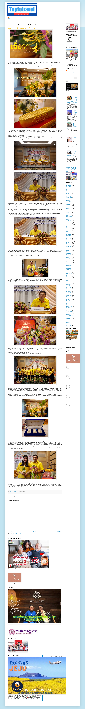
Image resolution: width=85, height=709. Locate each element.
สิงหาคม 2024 (68, 212)
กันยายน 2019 (68, 292)
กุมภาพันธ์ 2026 (69, 188)
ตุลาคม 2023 (68, 226)
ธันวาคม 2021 (68, 256)
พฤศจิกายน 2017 (69, 322)
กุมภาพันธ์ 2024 (69, 220)
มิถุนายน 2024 (68, 215)
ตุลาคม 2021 (68, 258)
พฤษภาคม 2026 (69, 184)
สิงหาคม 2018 (68, 310)
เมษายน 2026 (68, 185)
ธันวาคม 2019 (68, 288)
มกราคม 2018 (68, 319)
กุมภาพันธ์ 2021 (69, 269)
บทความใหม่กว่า (11, 531)
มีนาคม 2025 (68, 203)
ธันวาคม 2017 (68, 321)
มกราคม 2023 (68, 238)
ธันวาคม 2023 (68, 223)
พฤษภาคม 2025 (69, 200)
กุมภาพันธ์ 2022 (69, 253)
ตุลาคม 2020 (68, 275)
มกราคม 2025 (68, 205)
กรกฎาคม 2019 (69, 295)
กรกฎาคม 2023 (69, 230)
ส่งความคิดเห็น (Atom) (17, 533)
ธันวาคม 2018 (68, 304)
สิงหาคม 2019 (68, 294)
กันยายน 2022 (68, 243)
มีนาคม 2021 (68, 268)
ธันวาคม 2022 (68, 239)
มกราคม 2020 (68, 287)
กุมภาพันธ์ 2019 (69, 302)
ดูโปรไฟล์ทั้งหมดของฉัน (12, 18)
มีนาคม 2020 (68, 284)
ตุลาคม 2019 (68, 291)
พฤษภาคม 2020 (69, 281)
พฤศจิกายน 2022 (69, 241)
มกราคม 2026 (68, 189)
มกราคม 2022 (68, 254)
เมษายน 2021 (68, 266)
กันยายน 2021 (68, 260)
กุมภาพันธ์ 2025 (69, 204)
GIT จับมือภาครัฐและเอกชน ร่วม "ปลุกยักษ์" (75, 112)
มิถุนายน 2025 (68, 199)
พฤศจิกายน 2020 (69, 273)
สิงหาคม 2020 (68, 277)
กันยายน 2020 (68, 276)
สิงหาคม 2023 (68, 228)
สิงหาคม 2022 (68, 245)
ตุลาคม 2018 (68, 307)
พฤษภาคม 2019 (69, 298)
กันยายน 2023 (68, 227)
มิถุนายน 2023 (68, 231)
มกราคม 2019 (68, 303)
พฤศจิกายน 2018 (69, 306)
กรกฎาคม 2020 (69, 279)
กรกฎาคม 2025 (69, 197)
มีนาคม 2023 (68, 235)
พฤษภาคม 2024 (69, 216)
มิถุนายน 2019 (68, 296)
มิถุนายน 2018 (68, 313)
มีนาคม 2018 (68, 317)
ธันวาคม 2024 (68, 207)
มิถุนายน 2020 (68, 280)
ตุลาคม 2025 (68, 193)
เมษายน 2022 (68, 250)
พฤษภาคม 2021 (69, 265)
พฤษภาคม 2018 (69, 314)
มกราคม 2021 (68, 271)
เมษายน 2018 (68, 315)
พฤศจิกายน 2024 (69, 208)
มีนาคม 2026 (68, 186)
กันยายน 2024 (68, 211)
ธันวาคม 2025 (68, 190)
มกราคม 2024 (68, 222)
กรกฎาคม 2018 (69, 311)
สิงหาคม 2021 (68, 261)
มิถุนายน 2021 (68, 264)
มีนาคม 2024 (68, 219)
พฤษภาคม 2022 (69, 249)
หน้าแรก (34, 531)
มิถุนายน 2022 (68, 247)
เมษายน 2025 (68, 201)
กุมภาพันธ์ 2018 (69, 318)
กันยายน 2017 (68, 325)
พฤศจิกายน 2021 (69, 257)
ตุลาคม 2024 (68, 209)
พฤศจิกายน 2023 (69, 224)
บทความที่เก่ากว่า (59, 531)
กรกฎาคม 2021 (69, 262)
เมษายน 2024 (68, 218)
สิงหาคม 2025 (68, 196)
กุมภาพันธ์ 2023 (69, 237)
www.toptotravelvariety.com (15, 17)
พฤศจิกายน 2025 (69, 192)
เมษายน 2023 (68, 234)
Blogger (53, 703)
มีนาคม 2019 (68, 300)
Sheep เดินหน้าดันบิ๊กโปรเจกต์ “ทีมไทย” (75, 139)
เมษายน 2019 (68, 299)
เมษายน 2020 (68, 283)
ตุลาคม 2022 (68, 242)
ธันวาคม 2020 (68, 272)
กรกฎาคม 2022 (69, 246)
